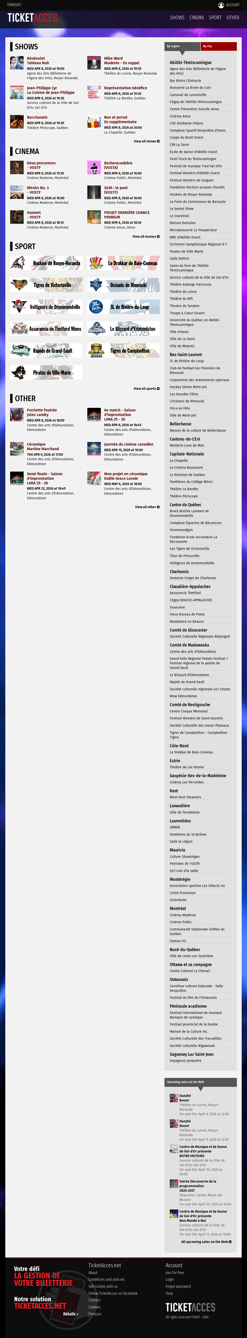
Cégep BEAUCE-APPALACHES (191, 600)
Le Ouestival (179, 216)
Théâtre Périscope (184, 496)
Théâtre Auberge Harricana (190, 284)
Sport (215, 17)
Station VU (178, 941)
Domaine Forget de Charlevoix (193, 578)
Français (14, 4)
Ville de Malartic (182, 346)
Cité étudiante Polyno (186, 123)
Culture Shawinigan (184, 857)
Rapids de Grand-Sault (187, 682)
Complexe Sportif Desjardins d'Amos (198, 130)
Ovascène (177, 607)
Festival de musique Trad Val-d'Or (196, 166)
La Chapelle (179, 461)
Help (169, 1293)
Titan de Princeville (184, 556)
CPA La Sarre (179, 145)
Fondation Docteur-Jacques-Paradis (197, 187)
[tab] (182, 46)
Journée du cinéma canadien (128, 444)
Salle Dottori (179, 258)
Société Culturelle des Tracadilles (196, 1039)
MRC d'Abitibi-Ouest (185, 237)
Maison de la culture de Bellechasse (198, 431)
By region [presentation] (173, 46)
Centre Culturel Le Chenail (190, 971)
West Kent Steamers (185, 797)
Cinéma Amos (180, 116)
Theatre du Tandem (184, 306)
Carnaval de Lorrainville (188, 95)
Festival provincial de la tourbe (194, 1024)
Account (229, 5)
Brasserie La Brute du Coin (190, 88)
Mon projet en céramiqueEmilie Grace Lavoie (126, 476)
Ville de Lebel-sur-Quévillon (191, 956)
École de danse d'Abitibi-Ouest (193, 152)
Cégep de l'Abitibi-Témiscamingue (196, 102)
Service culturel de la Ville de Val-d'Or (199, 277)
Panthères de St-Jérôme (188, 834)
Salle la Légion (181, 841)
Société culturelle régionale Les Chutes (200, 689)
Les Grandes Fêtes (184, 394)
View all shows (147, 141)
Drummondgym (181, 530)
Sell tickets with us (103, 1286)
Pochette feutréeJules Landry (42, 412)
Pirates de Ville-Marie (186, 252)
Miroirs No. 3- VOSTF (38, 190)
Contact (94, 1300)
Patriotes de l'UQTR (184, 864)
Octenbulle (178, 900)
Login (170, 1279)
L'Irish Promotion (183, 893)
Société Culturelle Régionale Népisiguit (200, 636)
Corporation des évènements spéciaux (199, 380)
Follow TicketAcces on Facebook (113, 1293)
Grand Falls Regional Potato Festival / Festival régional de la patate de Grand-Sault (199, 663)
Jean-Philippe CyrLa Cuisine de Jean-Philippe (51, 90)
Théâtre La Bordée (184, 489)
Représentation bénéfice (125, 88)
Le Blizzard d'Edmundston (189, 675)
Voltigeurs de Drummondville (192, 563)
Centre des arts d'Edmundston (193, 652)
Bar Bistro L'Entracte (185, 81)
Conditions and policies (107, 1279)
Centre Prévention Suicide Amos (194, 109)
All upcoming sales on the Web (206, 1242)
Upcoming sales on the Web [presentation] (185, 1082)
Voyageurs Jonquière (185, 1061)
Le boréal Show (181, 209)
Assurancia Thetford (185, 593)
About (93, 1272)
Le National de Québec (187, 475)
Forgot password (178, 1286)
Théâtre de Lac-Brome (187, 767)
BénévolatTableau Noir (38, 60)
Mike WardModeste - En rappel (121, 60)
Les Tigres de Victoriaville (189, 549)
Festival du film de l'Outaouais (193, 998)
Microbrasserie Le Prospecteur (193, 230)
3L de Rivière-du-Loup (187, 361)
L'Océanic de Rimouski (187, 401)
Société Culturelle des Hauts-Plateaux (199, 725)
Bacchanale (37, 117)
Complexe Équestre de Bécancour (196, 523)
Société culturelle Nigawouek (192, 1046)
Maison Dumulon (183, 223)
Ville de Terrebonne (185, 812)
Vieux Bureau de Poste (187, 614)
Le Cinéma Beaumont (186, 468)
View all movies (146, 237)
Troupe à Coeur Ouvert (187, 313)
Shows (177, 17)
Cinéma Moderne (183, 915)
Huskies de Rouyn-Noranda (191, 194)
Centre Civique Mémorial (189, 711)
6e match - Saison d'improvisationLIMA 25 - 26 (120, 415)
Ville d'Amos (179, 332)
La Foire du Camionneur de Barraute (198, 202)
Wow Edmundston (183, 696)
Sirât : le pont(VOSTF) (116, 190)
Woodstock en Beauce (187, 622)
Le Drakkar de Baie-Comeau (191, 752)
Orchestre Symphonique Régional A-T (198, 244)
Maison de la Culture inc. (189, 1032)
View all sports (147, 389)
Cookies (95, 1307)
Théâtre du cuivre (183, 292)
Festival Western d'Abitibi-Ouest (195, 173)
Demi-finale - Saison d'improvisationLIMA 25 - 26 (44, 478)
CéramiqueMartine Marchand (43, 446)
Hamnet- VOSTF (34, 214)
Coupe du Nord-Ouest (186, 137)
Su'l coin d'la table (184, 871)
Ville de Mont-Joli (183, 415)
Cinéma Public (181, 922)
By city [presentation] (207, 46)
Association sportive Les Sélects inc (197, 886)
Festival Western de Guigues (192, 180)
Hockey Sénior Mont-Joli (188, 387)
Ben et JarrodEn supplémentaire (120, 119)
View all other (147, 507)
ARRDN (175, 827)
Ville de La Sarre (182, 339)
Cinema (196, 17)
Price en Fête (180, 408)
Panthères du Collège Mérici (191, 482)
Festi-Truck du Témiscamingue (193, 159)
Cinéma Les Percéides (187, 782)
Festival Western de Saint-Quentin (196, 718)
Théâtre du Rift (181, 299)
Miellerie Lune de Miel (187, 445)
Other (232, 17)
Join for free (175, 1272)
